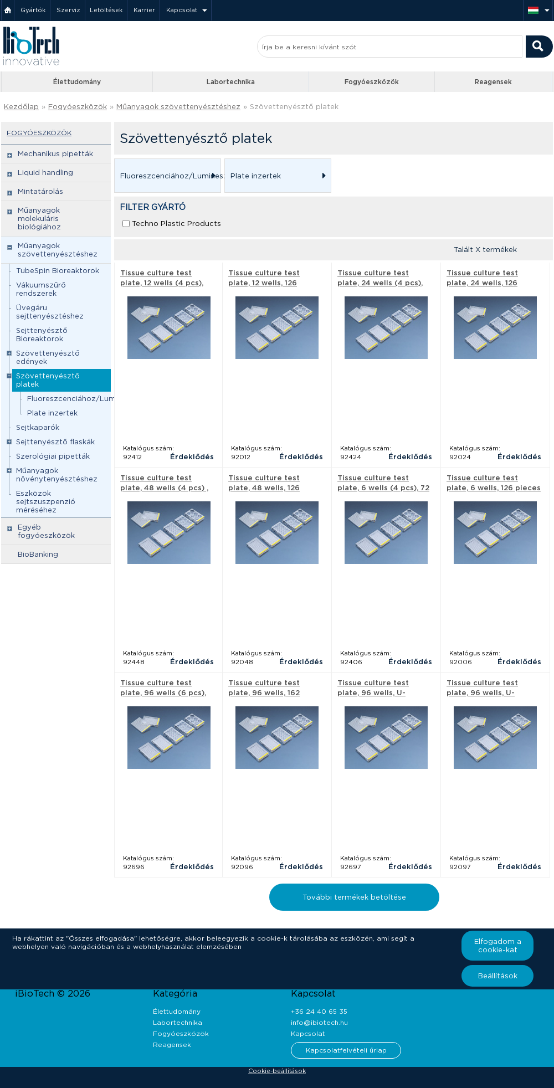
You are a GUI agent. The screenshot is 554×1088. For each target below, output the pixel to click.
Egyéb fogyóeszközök (46, 531)
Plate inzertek (52, 413)
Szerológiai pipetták (53, 456)
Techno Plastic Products (176, 223)
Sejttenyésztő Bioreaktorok (42, 334)
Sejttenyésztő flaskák (55, 442)
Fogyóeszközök (372, 82)
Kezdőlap (21, 106)
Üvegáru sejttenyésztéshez (50, 312)
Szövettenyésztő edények (48, 357)
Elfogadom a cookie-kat (497, 945)
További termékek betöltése (354, 897)
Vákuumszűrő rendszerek (41, 289)
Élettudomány (77, 82)
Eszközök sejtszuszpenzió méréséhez (45, 501)
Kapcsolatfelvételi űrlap (346, 1050)
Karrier (144, 10)
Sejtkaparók (37, 427)
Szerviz (68, 10)
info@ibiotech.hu (319, 1022)
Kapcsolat (181, 10)
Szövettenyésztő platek (294, 106)
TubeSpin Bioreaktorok (57, 270)
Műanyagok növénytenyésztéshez (57, 474)
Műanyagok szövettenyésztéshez (178, 106)
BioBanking (38, 554)
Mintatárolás (40, 191)
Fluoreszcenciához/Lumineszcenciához (99, 398)
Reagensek (493, 82)
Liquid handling (45, 172)
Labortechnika (231, 82)
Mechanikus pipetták (55, 154)
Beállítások (497, 976)
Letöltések (106, 10)
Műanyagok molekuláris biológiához (39, 218)
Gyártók (32, 10)
